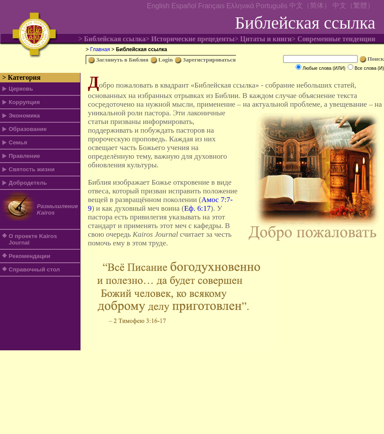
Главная (100, 49)
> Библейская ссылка (111, 38)
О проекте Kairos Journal (33, 239)
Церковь (21, 88)
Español (184, 6)
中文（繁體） (353, 5)
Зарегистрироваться (209, 59)
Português (271, 6)
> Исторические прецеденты (189, 38)
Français (211, 6)
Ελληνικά (240, 6)
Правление (24, 156)
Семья (18, 142)
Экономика (24, 115)
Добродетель (28, 182)
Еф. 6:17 (197, 208)
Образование (28, 129)
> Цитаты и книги (263, 38)
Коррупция (24, 102)
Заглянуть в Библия (122, 59)
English (158, 6)
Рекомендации (29, 256)
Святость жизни (32, 169)
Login (165, 59)
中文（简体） (310, 5)
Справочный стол (34, 269)
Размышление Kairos (57, 209)
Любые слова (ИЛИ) (324, 68)
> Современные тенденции (333, 38)
